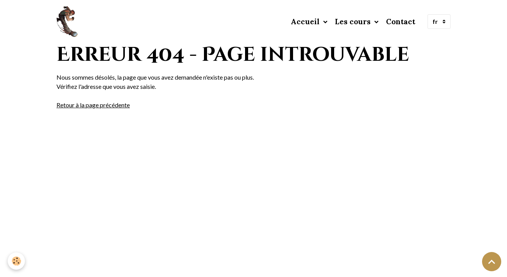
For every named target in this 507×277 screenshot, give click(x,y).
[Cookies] (16, 261)
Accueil (306, 21)
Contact (400, 21)
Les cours (354, 21)
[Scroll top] (491, 261)
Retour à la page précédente (93, 104)
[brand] (68, 21)
